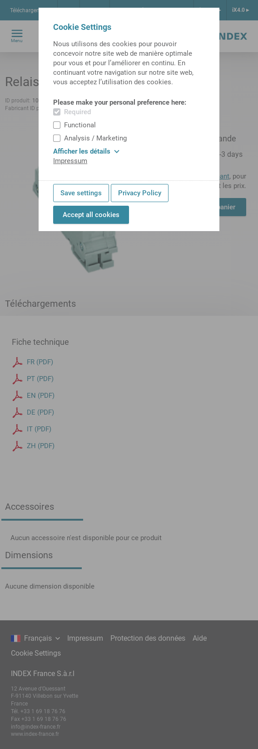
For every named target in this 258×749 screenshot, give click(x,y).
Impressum (70, 161)
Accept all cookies (91, 215)
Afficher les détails (86, 151)
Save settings (81, 193)
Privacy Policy (139, 193)
